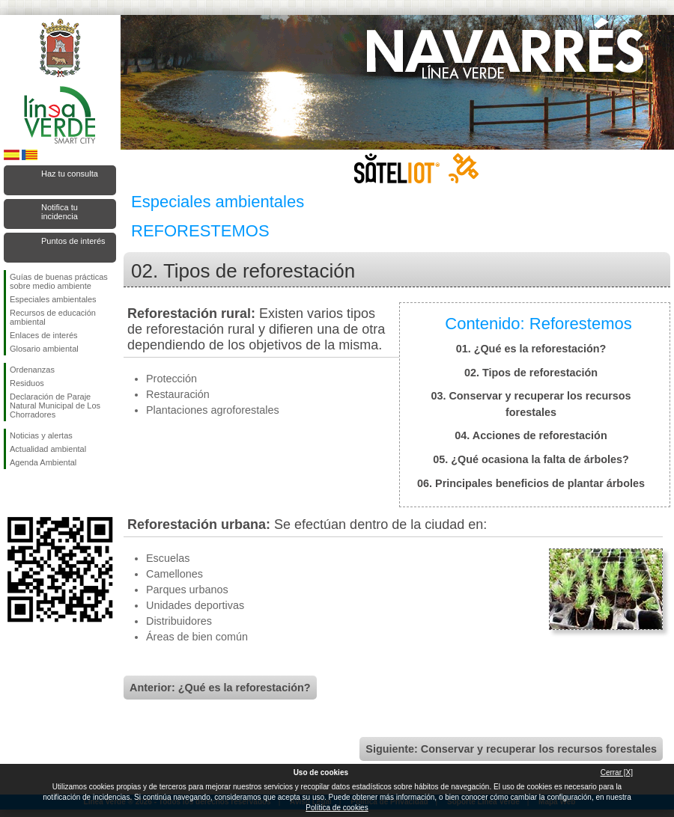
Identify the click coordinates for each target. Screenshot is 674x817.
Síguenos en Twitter (37, 493)
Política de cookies (337, 808)
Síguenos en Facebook (13, 493)
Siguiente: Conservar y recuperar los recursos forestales (511, 749)
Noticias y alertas (41, 435)
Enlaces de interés (44, 335)
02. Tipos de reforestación (531, 373)
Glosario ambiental (44, 348)
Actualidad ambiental (48, 448)
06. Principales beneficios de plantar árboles (531, 483)
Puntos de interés (73, 240)
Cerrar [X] (617, 772)
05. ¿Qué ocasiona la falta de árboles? (531, 459)
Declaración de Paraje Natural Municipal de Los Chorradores (55, 405)
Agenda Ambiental (43, 462)
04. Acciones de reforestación (531, 435)
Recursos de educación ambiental (53, 317)
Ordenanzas (32, 369)
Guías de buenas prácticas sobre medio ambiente (59, 281)
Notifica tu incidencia (59, 212)
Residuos (27, 383)
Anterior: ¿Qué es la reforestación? (220, 688)
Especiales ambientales (53, 299)
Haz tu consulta (69, 173)
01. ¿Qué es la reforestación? (531, 349)
